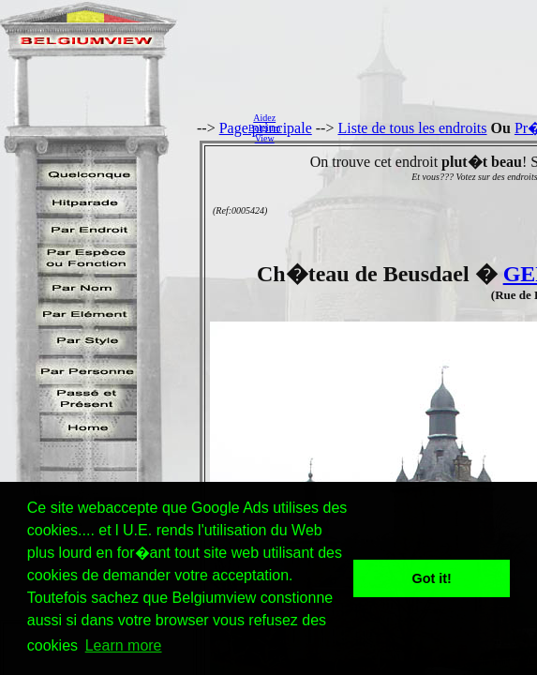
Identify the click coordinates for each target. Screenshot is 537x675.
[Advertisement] (413, 127)
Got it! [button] (432, 578)
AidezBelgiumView (264, 127)
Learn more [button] (123, 645)
